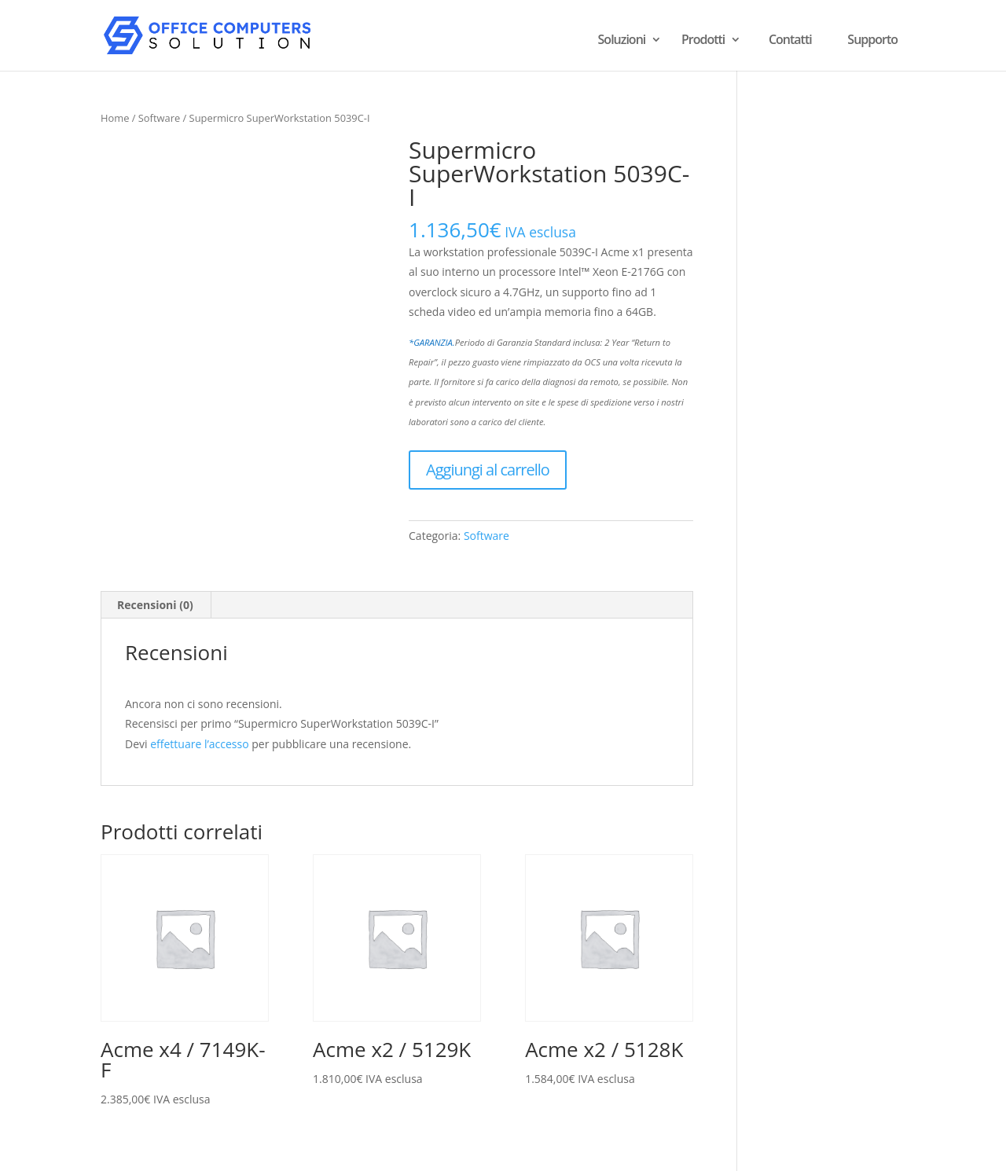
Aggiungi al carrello (487, 469)
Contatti (790, 39)
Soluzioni (622, 41)
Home (115, 118)
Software (159, 118)
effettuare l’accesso (199, 743)
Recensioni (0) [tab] (155, 604)
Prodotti (703, 41)
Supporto (872, 39)
